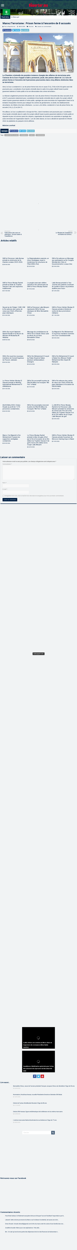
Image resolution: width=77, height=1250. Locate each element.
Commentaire (7, 464)
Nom (4, 482)
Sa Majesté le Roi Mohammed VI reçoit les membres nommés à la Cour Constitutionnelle (63, 333)
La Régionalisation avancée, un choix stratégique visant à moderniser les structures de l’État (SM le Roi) (38, 261)
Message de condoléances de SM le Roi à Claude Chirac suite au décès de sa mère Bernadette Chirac (38, 334)
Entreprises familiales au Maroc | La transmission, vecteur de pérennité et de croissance (36, 1069)
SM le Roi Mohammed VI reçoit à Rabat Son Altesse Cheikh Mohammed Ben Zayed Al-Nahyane (63, 359)
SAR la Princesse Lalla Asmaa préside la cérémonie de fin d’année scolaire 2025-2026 (13, 260)
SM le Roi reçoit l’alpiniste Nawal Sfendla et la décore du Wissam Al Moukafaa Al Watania (13, 334)
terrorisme (40, 135)
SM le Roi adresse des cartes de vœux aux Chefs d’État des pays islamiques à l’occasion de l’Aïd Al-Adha (63, 383)
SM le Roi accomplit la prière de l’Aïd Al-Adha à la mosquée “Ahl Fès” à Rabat (38, 382)
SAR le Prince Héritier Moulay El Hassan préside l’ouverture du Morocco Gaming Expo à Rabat (63, 437)
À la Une (31, 26)
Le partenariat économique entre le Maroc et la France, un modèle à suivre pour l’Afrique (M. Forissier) (38, 1045)
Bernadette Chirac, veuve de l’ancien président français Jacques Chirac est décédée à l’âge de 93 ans (44, 1086)
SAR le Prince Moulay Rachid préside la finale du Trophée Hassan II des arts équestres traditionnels (13, 285)
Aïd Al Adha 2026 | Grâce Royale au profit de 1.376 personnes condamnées (11, 407)
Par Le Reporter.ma (9, 26)
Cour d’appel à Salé (12, 135)
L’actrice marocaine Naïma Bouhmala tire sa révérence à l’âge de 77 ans (35, 1120)
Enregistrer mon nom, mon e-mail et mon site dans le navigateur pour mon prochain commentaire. (34, 496)
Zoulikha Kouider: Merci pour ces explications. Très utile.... (22, 1228)
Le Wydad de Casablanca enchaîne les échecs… (61, 232)
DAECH (32, 135)
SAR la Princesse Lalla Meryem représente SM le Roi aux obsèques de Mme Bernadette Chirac (38, 310)
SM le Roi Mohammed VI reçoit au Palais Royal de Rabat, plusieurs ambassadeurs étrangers (38, 359)
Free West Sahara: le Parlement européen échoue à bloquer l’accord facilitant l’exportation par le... (35, 1216)
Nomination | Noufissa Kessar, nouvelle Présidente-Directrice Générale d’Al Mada (37, 1094)
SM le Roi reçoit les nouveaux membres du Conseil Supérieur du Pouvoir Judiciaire (13, 358)
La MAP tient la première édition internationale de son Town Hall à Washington (34, 17)
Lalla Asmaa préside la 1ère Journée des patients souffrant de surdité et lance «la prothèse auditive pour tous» (63, 285)
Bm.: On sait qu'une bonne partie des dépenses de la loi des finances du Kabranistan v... (31, 1232)
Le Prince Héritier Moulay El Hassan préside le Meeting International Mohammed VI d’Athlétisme (12, 383)
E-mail (5, 489)
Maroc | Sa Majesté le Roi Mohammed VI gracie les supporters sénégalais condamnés (12, 438)
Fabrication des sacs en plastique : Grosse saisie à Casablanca (15, 233)
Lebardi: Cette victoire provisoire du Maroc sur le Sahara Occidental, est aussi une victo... (32, 1220)
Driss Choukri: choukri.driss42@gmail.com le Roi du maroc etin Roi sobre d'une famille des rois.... (34, 1224)
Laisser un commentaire (44, 26)
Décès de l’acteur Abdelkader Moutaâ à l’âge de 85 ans (30, 1103)
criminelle (24, 135)
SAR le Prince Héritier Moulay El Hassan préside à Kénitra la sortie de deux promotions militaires (63, 310)
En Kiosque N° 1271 (38, 653)
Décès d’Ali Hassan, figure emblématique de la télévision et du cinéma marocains (38, 1111)
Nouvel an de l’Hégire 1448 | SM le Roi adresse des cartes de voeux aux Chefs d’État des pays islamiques (14, 310)
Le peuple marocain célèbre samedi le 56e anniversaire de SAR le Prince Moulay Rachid (37, 284)
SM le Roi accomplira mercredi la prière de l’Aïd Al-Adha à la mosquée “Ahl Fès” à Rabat (38, 407)
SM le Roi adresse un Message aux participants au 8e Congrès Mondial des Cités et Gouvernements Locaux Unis (63, 261)
